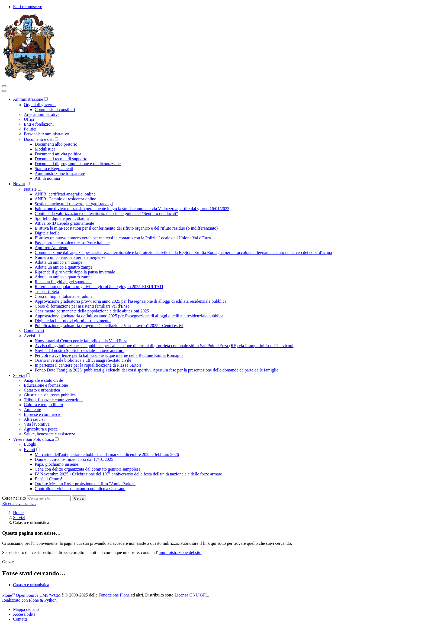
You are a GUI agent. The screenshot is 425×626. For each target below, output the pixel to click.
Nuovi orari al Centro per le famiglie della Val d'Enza (81, 340)
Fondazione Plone (114, 595)
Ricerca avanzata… (19, 503)
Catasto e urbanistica (42, 390)
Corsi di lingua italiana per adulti (63, 296)
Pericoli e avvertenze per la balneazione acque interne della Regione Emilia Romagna (109, 355)
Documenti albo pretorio (56, 144)
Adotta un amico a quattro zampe (63, 267)
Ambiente (32, 409)
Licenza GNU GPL (191, 595)
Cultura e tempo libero (43, 404)
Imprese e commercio (43, 414)
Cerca (79, 498)
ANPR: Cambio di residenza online (65, 199)
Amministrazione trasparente (60, 173)
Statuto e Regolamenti (54, 168)
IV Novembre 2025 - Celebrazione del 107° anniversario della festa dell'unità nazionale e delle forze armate (128, 474)
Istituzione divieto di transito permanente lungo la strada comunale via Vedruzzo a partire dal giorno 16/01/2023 (132, 208)
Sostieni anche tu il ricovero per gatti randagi (74, 203)
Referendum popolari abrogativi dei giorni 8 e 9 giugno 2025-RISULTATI (99, 286)
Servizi (19, 375)
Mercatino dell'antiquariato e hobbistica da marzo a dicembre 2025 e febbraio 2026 (107, 454)
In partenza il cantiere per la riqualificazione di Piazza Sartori (88, 365)
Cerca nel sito (14, 498)
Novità (19, 183)
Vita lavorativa (37, 424)
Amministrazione (28, 99)
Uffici (29, 119)
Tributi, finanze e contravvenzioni (53, 399)
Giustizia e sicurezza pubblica (50, 395)
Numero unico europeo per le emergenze (70, 257)
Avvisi (29, 336)
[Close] (4, 91)
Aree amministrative (41, 114)
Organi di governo (40, 104)
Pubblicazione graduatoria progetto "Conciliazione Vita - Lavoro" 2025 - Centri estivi (109, 325)
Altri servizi (34, 419)
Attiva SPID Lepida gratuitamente (64, 223)
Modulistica (45, 149)
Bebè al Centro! (48, 479)
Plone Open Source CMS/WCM (31, 595)
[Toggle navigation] (4, 86)
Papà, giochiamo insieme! (57, 464)
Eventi (29, 449)
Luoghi (30, 444)
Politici (30, 129)
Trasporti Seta (47, 291)
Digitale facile (47, 233)
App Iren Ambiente (51, 247)
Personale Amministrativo (46, 134)
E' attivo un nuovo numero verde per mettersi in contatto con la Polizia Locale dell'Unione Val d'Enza (123, 238)
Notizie (30, 189)
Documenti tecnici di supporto (61, 158)
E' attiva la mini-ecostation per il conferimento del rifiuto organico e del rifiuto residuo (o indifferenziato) (126, 228)
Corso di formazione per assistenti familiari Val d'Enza (82, 306)
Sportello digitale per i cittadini (62, 218)
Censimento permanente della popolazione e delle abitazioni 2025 (92, 311)
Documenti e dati (39, 139)
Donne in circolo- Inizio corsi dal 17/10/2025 (74, 459)
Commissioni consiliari (55, 109)
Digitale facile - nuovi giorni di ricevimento (73, 320)
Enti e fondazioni (39, 124)
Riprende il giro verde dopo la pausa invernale (75, 272)
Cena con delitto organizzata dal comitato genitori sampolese (87, 469)
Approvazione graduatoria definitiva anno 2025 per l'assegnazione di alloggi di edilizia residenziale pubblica (129, 316)
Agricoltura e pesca (40, 429)
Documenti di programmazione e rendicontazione (78, 163)
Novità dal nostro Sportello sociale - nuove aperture (79, 350)
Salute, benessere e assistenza (49, 434)
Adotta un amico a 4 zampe (58, 262)
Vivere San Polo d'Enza (33, 439)
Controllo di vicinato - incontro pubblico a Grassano (80, 488)
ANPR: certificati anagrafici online (65, 194)
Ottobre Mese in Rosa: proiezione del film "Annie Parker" (85, 483)
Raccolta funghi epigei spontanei (63, 281)
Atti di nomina (47, 178)
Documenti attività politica (58, 154)
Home (18, 512)
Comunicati (34, 330)
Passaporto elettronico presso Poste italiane (72, 242)
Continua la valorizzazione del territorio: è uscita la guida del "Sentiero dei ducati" (106, 213)
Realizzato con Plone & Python (29, 600)
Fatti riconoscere (27, 6)
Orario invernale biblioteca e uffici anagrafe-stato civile (83, 360)
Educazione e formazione (46, 385)
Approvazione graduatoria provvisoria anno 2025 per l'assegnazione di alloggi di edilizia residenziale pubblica (131, 301)
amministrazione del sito (180, 552)
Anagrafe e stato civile (43, 380)
